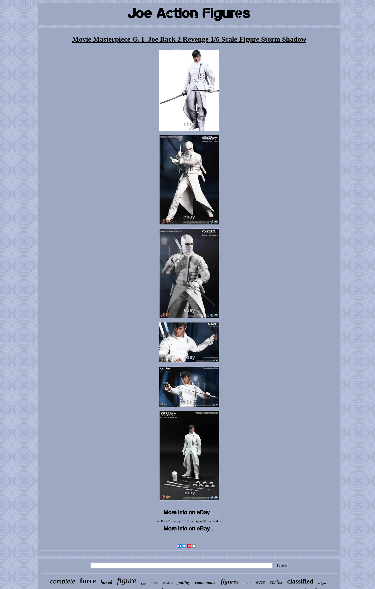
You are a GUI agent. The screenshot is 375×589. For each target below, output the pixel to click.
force (88, 581)
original (323, 583)
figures (230, 581)
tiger (143, 583)
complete (62, 581)
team (247, 582)
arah (154, 583)
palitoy (183, 582)
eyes (260, 582)
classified (300, 581)
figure (126, 580)
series (276, 582)
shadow (167, 583)
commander (205, 582)
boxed (106, 582)
